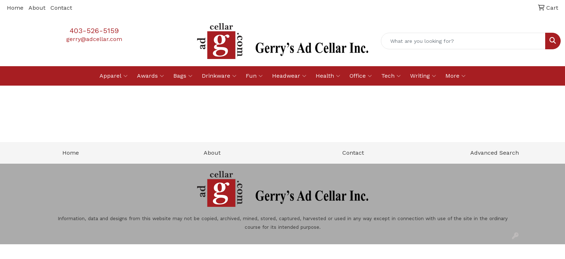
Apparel (113, 76)
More (455, 76)
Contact (61, 7)
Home (15, 7)
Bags (182, 76)
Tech (391, 76)
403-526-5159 (94, 30)
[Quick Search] (463, 41)
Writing (423, 76)
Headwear (289, 76)
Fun (254, 76)
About (36, 7)
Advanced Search (494, 152)
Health (328, 76)
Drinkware (219, 76)
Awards (150, 76)
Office (361, 76)
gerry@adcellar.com (94, 39)
